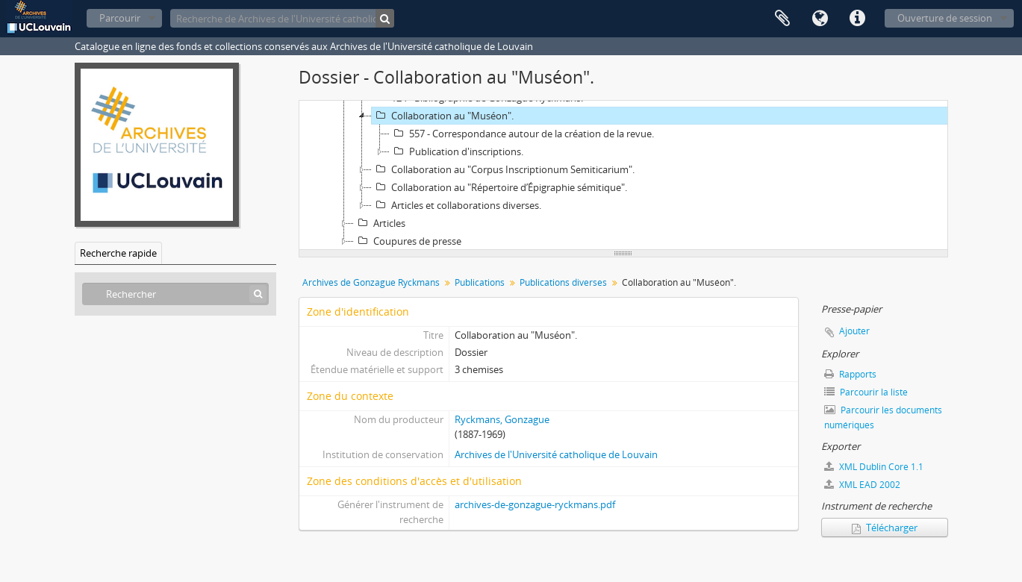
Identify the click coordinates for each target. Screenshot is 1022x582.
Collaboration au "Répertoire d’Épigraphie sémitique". (499, 187)
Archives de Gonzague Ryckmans (371, 282)
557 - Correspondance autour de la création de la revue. (522, 134)
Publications (480, 282)
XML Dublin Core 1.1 (873, 466)
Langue (819, 18)
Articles (379, 223)
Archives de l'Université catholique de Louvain (556, 454)
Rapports (850, 374)
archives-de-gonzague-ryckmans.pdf (535, 504)
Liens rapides (857, 18)
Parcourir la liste (866, 392)
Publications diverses (563, 282)
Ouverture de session (944, 18)
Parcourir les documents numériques (883, 417)
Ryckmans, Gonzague (502, 419)
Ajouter (854, 331)
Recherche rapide (118, 253)
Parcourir (119, 18)
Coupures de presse (407, 241)
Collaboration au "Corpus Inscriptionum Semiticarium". (503, 169)
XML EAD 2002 (862, 484)
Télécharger (884, 527)
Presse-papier (782, 18)
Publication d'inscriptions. (456, 151)
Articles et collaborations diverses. (456, 205)
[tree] (623, 175)
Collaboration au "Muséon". (443, 116)
